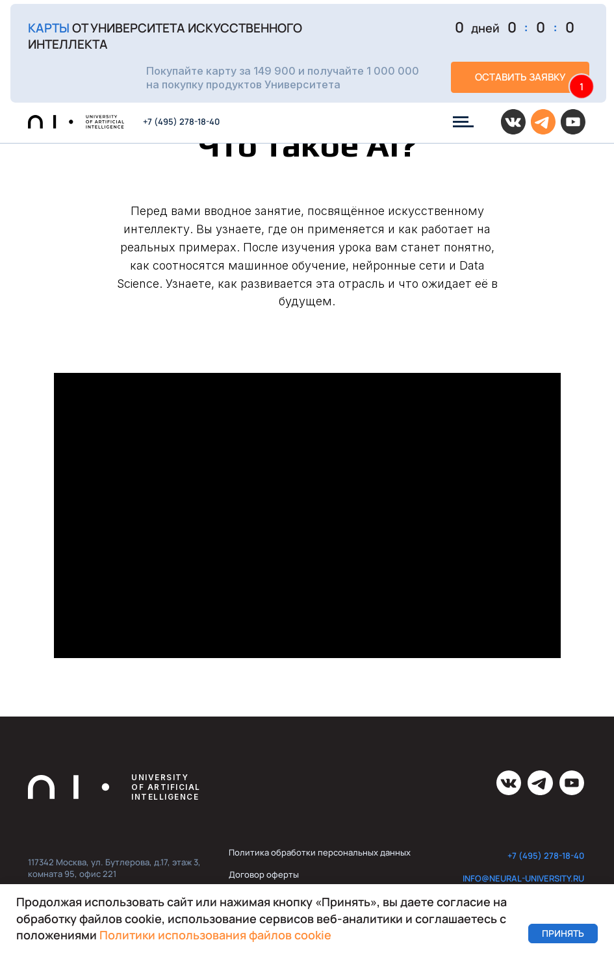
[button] (308, 53)
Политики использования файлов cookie (215, 935)
